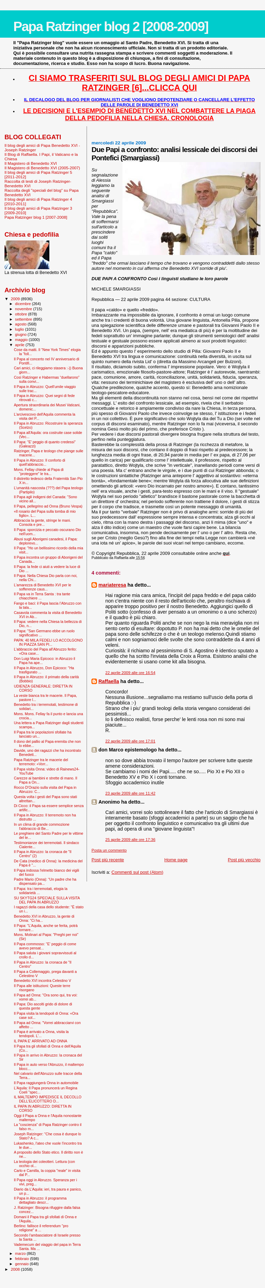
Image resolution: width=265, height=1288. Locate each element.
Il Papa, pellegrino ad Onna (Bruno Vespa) (48, 506)
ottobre (21, 314)
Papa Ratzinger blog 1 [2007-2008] (35, 217)
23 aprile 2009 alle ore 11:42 (130, 793)
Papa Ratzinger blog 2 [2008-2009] (110, 26)
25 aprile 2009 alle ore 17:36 (130, 839)
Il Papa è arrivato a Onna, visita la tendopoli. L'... (41, 1034)
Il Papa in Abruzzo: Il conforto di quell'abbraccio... (39, 462)
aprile (20, 345)
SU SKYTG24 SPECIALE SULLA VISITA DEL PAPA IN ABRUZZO (47, 900)
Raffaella (108, 681)
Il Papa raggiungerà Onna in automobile (46, 1083)
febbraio (22, 1259)
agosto (21, 324)
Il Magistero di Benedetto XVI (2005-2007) (42, 167)
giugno (21, 334)
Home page (175, 859)
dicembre (23, 304)
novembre (24, 309)
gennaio (22, 1264)
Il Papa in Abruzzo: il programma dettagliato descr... (40, 1200)
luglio (20, 329)
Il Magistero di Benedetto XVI (30, 163)
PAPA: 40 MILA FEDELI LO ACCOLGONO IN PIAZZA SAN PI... (48, 642)
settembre (24, 319)
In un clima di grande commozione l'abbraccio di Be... (41, 826)
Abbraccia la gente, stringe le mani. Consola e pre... (42, 522)
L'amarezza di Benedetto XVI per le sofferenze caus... (42, 587)
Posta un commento (109, 850)
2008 (16, 1269)
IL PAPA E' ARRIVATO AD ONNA (40, 1041)
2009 (16, 298)
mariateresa (112, 585)
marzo (21, 1253)
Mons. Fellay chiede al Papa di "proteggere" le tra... (38, 471)
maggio (22, 340)
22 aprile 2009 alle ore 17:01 (130, 741)
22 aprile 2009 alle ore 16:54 (130, 673)
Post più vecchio (244, 859)
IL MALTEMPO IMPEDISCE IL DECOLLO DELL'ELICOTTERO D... (47, 1099)
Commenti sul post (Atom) (137, 872)
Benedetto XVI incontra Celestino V (42, 980)
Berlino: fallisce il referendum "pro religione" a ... (41, 1228)
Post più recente (107, 859)
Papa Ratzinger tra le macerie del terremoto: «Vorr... (41, 762)
